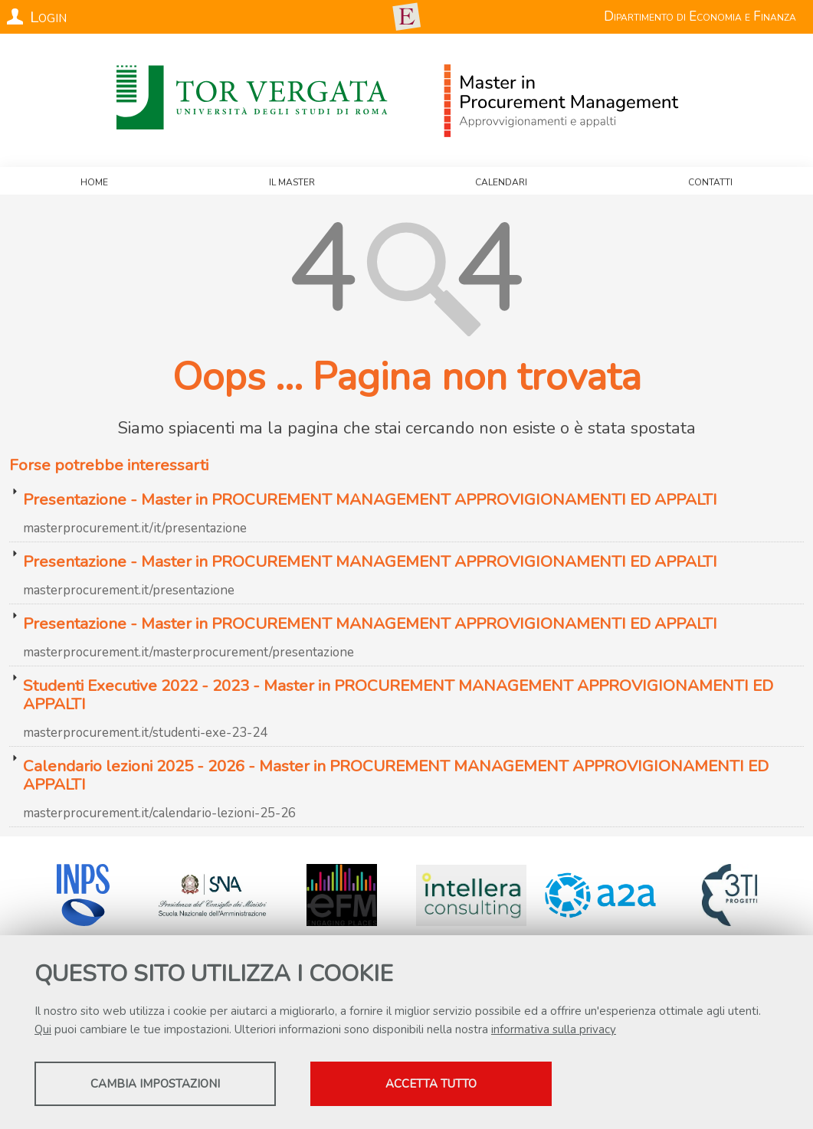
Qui (42, 1029)
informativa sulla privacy (553, 1029)
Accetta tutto (431, 1083)
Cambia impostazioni (155, 1083)
